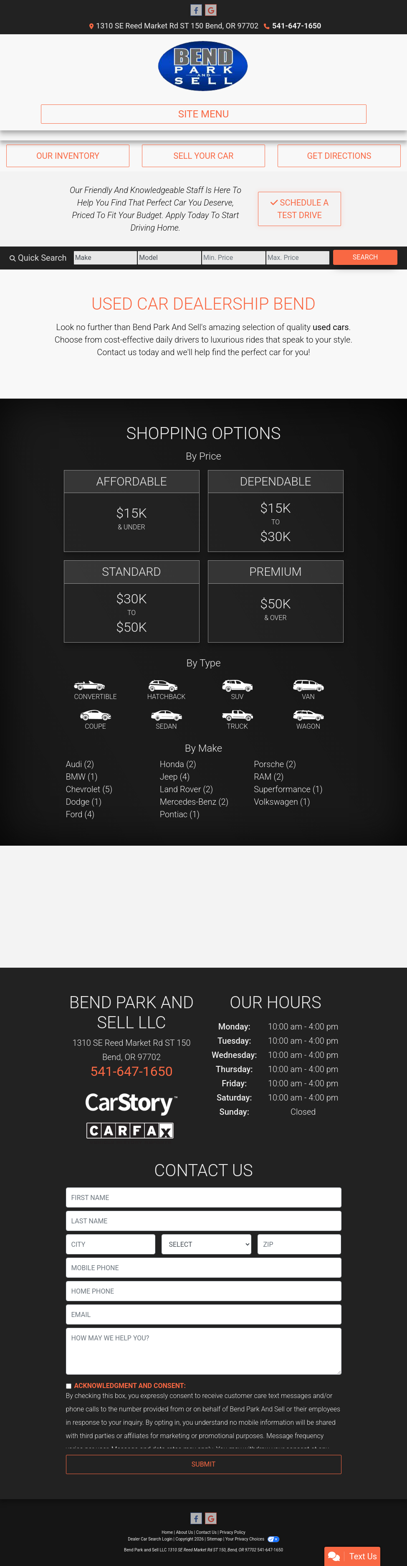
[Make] (105, 258)
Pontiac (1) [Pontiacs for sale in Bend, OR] (180, 814)
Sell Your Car (204, 156)
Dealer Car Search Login (150, 1539)
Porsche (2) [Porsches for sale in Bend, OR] (275, 764)
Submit (203, 1464)
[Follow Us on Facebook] (196, 10)
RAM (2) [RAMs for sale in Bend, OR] (268, 777)
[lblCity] (111, 1244)
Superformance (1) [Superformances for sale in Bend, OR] (288, 789)
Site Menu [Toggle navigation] (203, 114)
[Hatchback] (166, 690)
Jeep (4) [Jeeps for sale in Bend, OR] (175, 777)
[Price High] (298, 258)
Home (167, 1532)
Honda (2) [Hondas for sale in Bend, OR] (178, 764)
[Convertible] (95, 690)
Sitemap (214, 1539)
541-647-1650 (296, 25)
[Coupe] (95, 720)
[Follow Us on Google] (211, 10)
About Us (184, 1532)
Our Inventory (67, 156)
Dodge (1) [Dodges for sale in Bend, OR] (84, 802)
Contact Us (206, 1532)
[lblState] (206, 1244)
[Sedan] (166, 720)
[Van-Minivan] (308, 690)
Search (365, 257)
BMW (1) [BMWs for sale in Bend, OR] (82, 777)
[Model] (169, 258)
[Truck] (237, 720)
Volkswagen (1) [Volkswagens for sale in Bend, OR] (282, 802)
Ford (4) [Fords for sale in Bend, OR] (80, 814)
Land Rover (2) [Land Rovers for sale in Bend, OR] (186, 789)
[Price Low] (234, 258)
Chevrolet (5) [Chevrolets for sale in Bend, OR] (89, 789)
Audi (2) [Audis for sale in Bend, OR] (80, 764)
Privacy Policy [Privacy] (232, 1532)
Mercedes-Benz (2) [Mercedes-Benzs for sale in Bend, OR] (194, 802)
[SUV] (237, 690)
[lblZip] (299, 1244)
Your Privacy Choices (252, 1539)
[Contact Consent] (68, 1386)
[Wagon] (308, 720)
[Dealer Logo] (203, 66)
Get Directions (339, 156)
